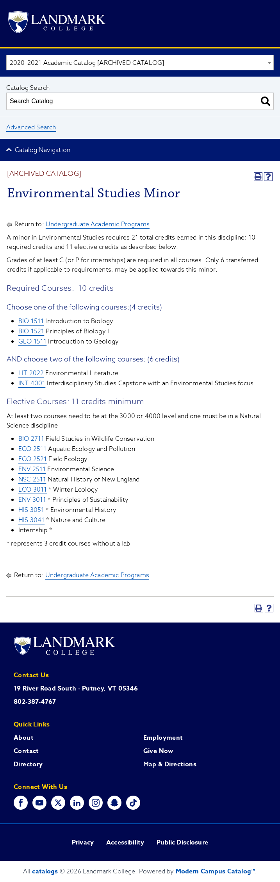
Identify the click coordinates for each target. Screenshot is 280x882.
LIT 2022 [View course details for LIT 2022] (31, 373)
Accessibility (125, 842)
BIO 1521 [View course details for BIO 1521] (31, 331)
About (24, 737)
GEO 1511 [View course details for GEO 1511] (32, 341)
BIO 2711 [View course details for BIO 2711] (31, 439)
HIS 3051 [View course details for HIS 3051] (31, 510)
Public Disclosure (182, 842)
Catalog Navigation (42, 150)
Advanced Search (31, 127)
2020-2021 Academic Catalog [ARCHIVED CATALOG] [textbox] (87, 63)
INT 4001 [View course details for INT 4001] (31, 383)
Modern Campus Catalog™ (215, 871)
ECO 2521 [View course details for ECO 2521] (32, 459)
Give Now (158, 751)
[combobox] (140, 62)
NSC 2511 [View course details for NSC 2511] (32, 479)
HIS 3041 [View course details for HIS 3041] (31, 520)
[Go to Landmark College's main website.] (56, 24)
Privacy (83, 842)
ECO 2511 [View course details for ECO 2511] (32, 449)
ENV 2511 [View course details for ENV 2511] (32, 469)
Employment (163, 737)
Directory (28, 764)
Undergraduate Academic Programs (98, 224)
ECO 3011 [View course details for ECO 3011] (32, 489)
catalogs (45, 871)
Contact (26, 751)
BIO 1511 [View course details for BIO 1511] (31, 321)
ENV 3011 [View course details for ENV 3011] (32, 500)
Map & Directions (169, 764)
